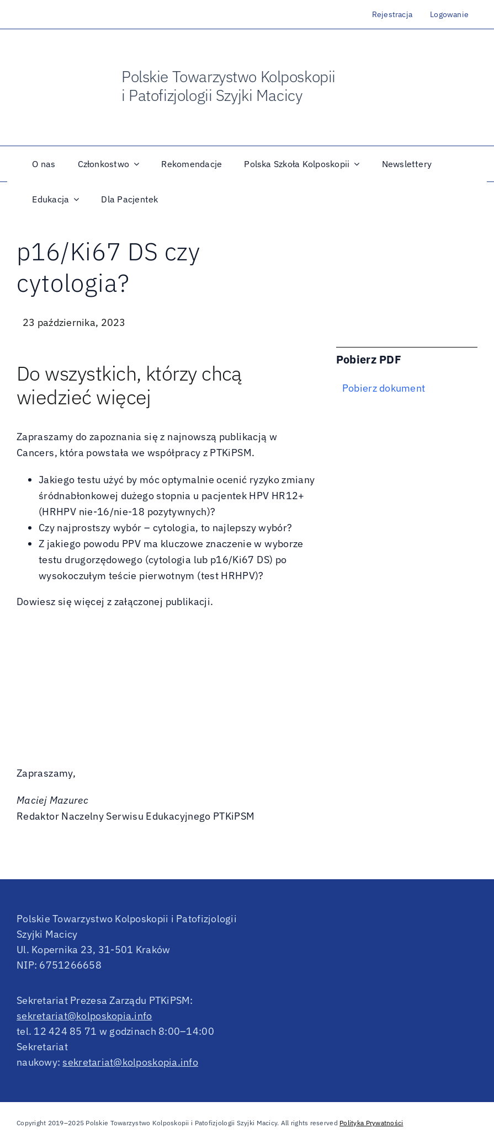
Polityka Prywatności (371, 1123)
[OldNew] (58, 67)
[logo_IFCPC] (427, 80)
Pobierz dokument (383, 388)
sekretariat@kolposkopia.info (84, 1015)
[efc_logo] (463, 80)
